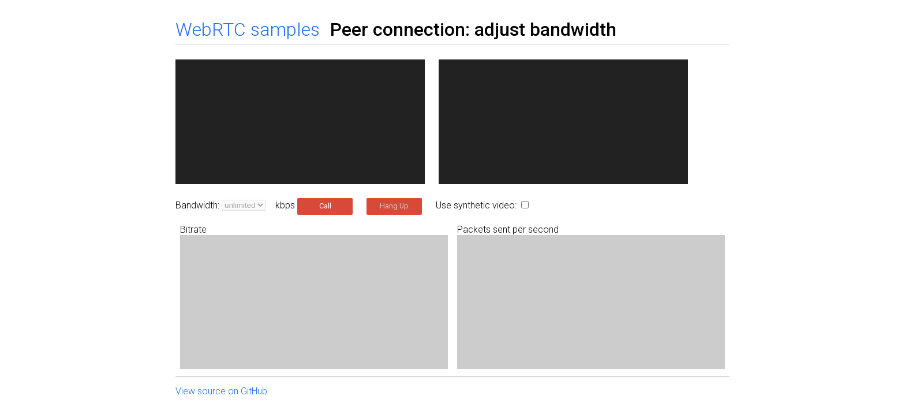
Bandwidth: (197, 205)
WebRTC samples (247, 29)
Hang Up (394, 205)
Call (325, 205)
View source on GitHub (221, 391)
